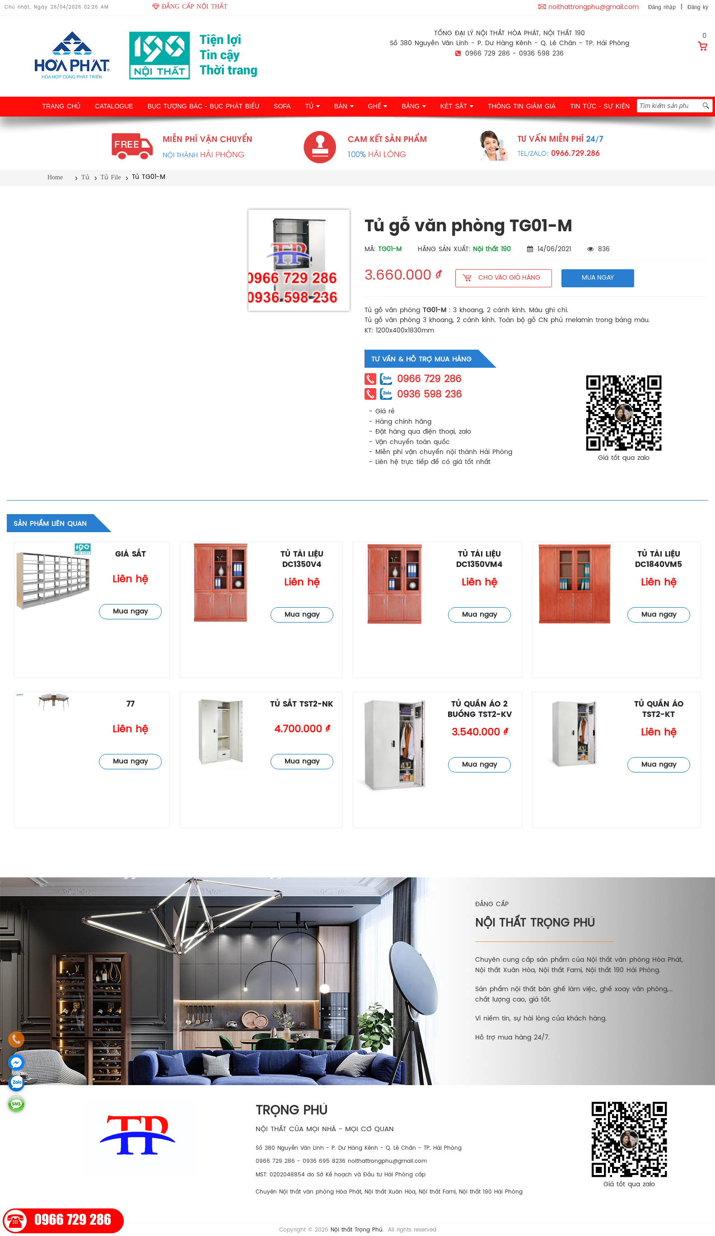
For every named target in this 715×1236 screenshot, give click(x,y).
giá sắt (130, 554)
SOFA (282, 106)
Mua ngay (130, 611)
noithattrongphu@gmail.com (593, 7)
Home (55, 177)
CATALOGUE (114, 106)
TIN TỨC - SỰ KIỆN (600, 106)
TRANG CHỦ (61, 106)
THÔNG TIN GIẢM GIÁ (522, 106)
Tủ (85, 177)
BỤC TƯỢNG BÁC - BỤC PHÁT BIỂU (203, 106)
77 (130, 704)
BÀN (344, 106)
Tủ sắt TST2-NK (301, 704)
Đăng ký (697, 7)
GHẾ (378, 106)
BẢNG (413, 106)
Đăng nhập (662, 7)
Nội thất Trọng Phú (357, 1230)
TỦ (312, 106)
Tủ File (111, 177)
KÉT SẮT (456, 106)
